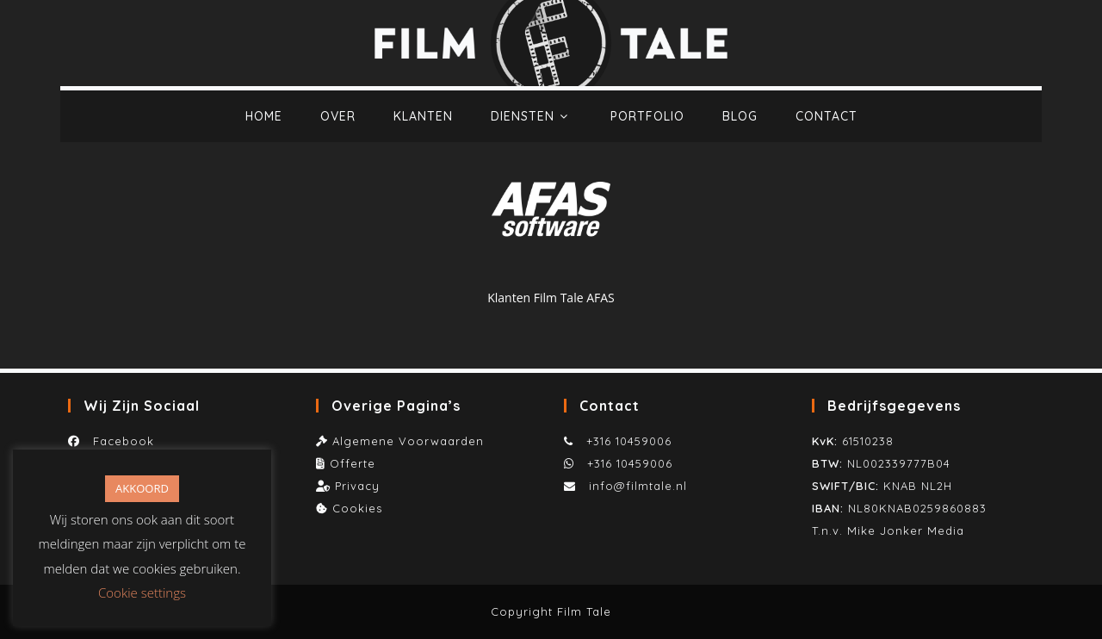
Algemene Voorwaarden (408, 441)
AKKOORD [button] (142, 488)
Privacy (357, 486)
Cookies (357, 508)
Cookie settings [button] (142, 592)
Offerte (352, 463)
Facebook (119, 441)
